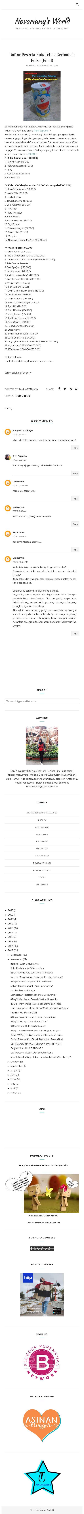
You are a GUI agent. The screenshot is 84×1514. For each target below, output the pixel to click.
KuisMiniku (23, 396)
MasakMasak (42, 856)
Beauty (42, 820)
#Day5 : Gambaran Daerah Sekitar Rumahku (34, 999)
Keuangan (42, 841)
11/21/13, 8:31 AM (19, 536)
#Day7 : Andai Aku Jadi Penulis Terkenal (31, 972)
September (16, 1066)
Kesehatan (42, 834)
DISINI (32, 154)
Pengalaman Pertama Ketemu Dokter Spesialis (43, 1165)
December (16, 954)
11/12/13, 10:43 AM (20, 485)
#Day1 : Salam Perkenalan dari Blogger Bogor (35, 1030)
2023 (10, 910)
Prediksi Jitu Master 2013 (23, 1012)
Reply (75, 448)
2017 (10, 932)
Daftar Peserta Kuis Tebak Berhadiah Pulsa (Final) (36, 1039)
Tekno (42, 877)
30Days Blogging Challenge (42, 813)
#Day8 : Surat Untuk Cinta (24, 963)
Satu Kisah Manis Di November (27, 968)
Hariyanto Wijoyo (23, 430)
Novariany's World (42, 21)
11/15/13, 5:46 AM (19, 511)
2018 (10, 928)
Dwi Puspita (20, 456)
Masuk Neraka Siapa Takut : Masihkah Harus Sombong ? (40, 1057)
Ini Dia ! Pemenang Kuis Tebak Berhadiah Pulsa (35, 1003)
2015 (10, 941)
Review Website (42, 870)
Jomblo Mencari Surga (22, 990)
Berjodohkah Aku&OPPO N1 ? (26, 1048)
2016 (10, 937)
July (12, 1075)
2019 (10, 923)
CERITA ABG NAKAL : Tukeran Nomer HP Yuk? (35, 1043)
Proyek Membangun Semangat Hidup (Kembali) (36, 977)
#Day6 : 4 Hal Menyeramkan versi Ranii (31, 981)
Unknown (18, 481)
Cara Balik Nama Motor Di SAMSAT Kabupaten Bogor (39, 1008)
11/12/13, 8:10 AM (20, 460)
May (12, 1083)
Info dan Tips (42, 827)
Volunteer (42, 884)
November (16, 959)
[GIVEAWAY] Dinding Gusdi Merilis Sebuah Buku (36, 1035)
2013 (10, 950)
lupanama (18, 532)
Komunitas (42, 849)
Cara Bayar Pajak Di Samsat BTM (43, 1223)
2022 (10, 914)
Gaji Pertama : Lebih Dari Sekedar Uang (31, 1052)
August (14, 1070)
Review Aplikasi (42, 863)
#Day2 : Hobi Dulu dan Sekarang (27, 1026)
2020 (11, 919)
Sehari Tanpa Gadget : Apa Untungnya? (31, 986)
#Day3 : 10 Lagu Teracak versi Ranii (29, 1021)
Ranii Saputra (41, 130)
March (13, 1092)
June (13, 1079)
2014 (10, 946)
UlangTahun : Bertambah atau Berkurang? (33, 994)
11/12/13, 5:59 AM (19, 435)
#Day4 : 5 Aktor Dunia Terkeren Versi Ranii (33, 1017)
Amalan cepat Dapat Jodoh (43, 1216)
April (12, 1088)
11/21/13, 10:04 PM (20, 562)
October (14, 1061)
